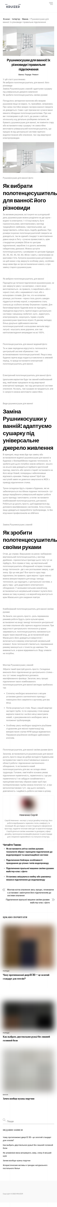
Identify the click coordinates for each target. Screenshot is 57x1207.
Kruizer (6, 19)
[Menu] (51, 3)
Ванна (25, 19)
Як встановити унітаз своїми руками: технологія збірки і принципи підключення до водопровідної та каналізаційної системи (29, 851)
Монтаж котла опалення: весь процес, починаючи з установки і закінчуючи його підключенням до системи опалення (30, 892)
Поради (28, 74)
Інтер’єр (16, 19)
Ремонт (35, 74)
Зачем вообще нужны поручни (18, 1098)
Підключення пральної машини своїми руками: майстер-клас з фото (28, 901)
